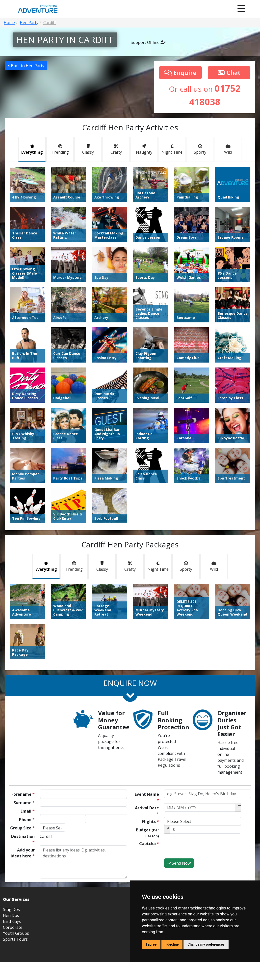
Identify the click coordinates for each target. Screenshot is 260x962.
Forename (23, 794)
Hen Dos (11, 915)
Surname (24, 802)
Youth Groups (16, 933)
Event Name (147, 797)
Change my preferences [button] (205, 944)
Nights (150, 821)
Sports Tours (15, 939)
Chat (229, 72)
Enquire (180, 72)
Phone (27, 819)
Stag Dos (11, 909)
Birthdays (12, 921)
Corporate (12, 927)
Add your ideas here (23, 853)
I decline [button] (172, 944)
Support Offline (148, 42)
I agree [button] (151, 944)
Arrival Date (147, 811)
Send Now (179, 863)
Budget (147, 832)
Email (28, 811)
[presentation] (201, 848)
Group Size (22, 828)
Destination (23, 839)
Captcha (149, 843)
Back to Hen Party (26, 65)
